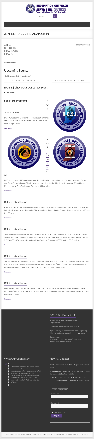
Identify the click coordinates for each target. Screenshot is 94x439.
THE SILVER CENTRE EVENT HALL (71, 80)
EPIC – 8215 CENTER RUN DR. (21, 80)
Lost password (63, 389)
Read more (8, 128)
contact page (79, 333)
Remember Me (58, 413)
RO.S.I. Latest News (15, 202)
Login (55, 389)
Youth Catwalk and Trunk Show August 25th (66, 365)
